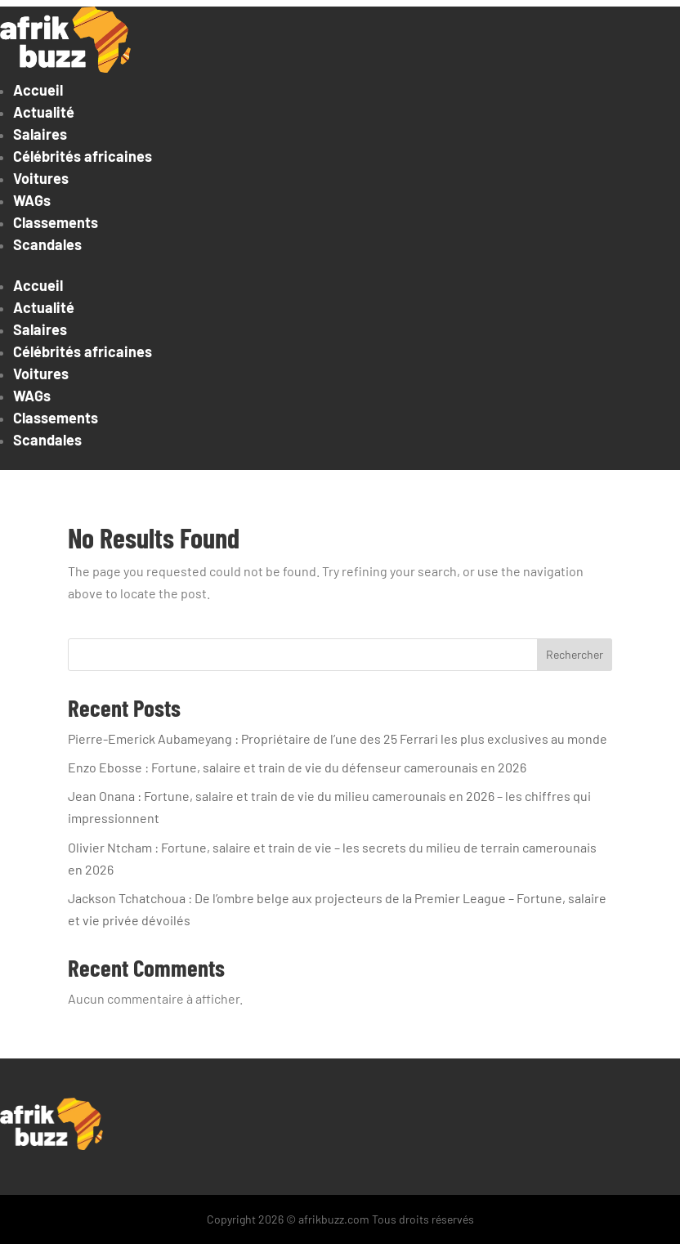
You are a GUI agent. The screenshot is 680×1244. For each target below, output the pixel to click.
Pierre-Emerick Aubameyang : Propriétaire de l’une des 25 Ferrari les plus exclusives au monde (337, 738)
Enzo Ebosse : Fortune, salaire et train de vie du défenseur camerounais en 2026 (297, 767)
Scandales (47, 244)
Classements (55, 222)
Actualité (43, 112)
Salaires (40, 134)
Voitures (41, 178)
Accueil (38, 90)
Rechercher (574, 654)
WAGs (32, 200)
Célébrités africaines (82, 156)
